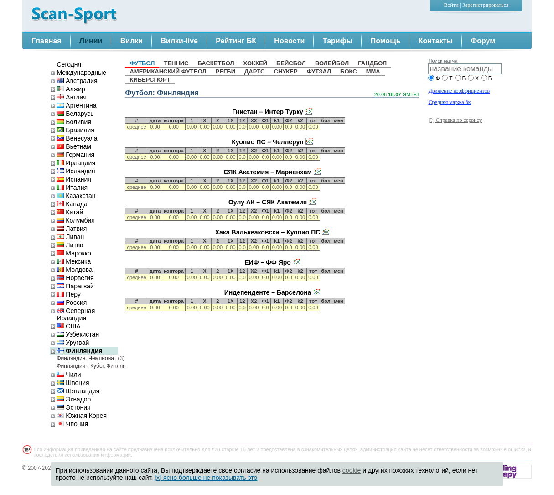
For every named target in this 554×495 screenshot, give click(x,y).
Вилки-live (179, 41)
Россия (72, 302)
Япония (72, 423)
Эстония (73, 407)
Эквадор (74, 399)
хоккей (255, 63)
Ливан (70, 236)
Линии (90, 41)
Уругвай (73, 342)
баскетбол (216, 63)
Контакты (436, 41)
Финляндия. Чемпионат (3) (87, 358)
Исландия (76, 171)
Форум (483, 41)
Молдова (74, 269)
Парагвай (75, 286)
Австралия (77, 80)
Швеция (73, 382)
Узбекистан (78, 334)
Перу (68, 294)
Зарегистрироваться (485, 5)
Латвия (72, 228)
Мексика (74, 261)
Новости (289, 41)
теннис (176, 63)
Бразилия (75, 130)
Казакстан (76, 195)
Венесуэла (77, 138)
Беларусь (75, 113)
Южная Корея (81, 415)
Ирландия (76, 163)
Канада (72, 204)
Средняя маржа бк (449, 102)
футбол (142, 63)
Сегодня (69, 64)
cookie (351, 470)
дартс (254, 71)
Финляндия (79, 350)
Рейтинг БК (236, 41)
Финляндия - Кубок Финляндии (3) (87, 366)
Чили (69, 374)
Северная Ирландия (76, 314)
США (68, 326)
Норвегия (75, 277)
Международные (81, 72)
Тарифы (338, 41)
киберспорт (149, 79)
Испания (74, 179)
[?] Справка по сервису (455, 120)
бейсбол (291, 63)
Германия (75, 154)
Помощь (386, 41)
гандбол (372, 63)
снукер (286, 71)
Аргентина (76, 105)
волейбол (332, 63)
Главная (47, 41)
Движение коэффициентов (459, 91)
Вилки (131, 41)
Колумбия (75, 220)
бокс (348, 71)
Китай (70, 212)
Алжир (71, 89)
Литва (70, 245)
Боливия (74, 121)
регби (225, 71)
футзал (319, 71)
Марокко (74, 253)
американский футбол (167, 71)
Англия (71, 97)
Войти (451, 5)
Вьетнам (74, 146)
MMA (373, 71)
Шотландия (78, 391)
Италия (72, 187)
